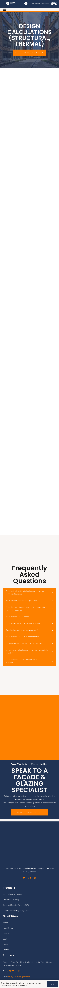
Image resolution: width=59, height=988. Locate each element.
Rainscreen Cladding (11, 900)
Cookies (6, 939)
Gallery (6, 933)
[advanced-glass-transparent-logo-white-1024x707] (8, 4)
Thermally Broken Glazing (13, 894)
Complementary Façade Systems (16, 910)
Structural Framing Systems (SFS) (16, 905)
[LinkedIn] (56, 3)
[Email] (35, 878)
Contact (6, 950)
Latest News (8, 928)
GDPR (5, 944)
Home (5, 922)
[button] (29, 9)
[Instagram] (52, 3)
